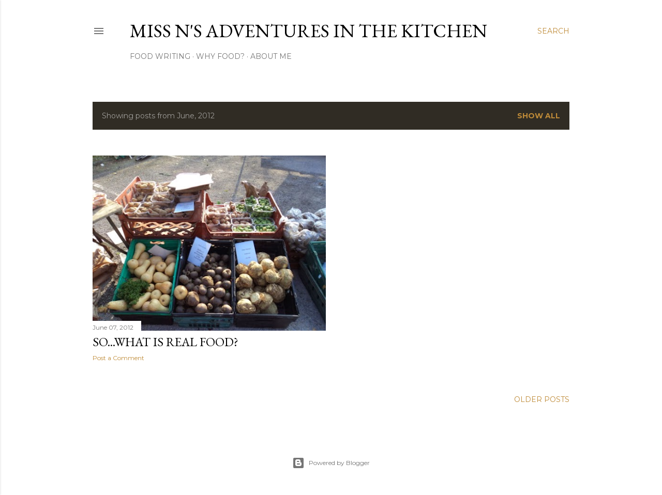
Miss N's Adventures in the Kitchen (308, 31)
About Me (271, 56)
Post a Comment (118, 358)
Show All (538, 115)
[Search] (553, 31)
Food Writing (160, 56)
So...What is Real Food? (165, 342)
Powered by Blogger (331, 463)
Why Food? (220, 56)
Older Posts (541, 399)
